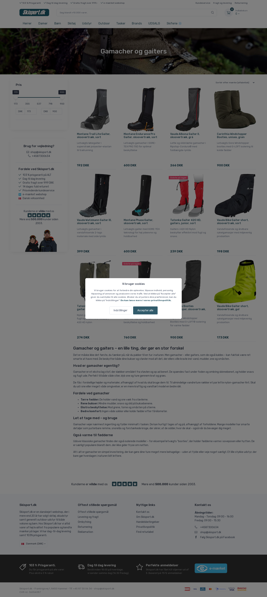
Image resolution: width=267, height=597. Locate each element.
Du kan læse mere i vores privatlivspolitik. (146, 300)
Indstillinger (120, 310)
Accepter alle (145, 310)
